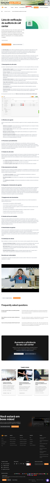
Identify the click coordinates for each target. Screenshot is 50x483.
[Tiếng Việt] (34, 475)
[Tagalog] (32, 475)
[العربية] (14, 473)
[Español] (26, 473)
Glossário (31, 439)
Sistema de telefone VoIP (43, 443)
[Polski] (44, 473)
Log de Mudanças (12, 443)
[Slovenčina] (27, 475)
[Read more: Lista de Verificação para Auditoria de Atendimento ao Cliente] (25, 382)
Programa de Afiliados (23, 443)
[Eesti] (27, 473)
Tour (2, 445)
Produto (12, 7)
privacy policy (7, 477)
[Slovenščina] (29, 475)
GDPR (46, 479)
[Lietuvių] (37, 473)
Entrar (32, 7)
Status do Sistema (12, 441)
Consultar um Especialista (44, 7)
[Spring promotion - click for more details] (25, 2)
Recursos (17, 7)
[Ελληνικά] (22, 473)
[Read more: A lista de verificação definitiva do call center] (9, 382)
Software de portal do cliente (44, 454)
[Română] (47, 473)
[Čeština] (17, 473)
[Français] (31, 473)
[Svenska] (31, 475)
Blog (30, 437)
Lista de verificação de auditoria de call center (19, 11)
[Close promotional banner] (48, 1)
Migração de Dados (13, 439)
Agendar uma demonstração (18, 44)
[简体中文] (36, 475)
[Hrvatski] (32, 473)
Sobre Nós (21, 437)
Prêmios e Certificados (23, 439)
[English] (24, 473)
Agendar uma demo (15, 426)
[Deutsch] (21, 473)
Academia (31, 441)
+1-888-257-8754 (6, 465)
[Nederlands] (40, 473)
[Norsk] (42, 473)
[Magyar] (34, 473)
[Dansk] (19, 473)
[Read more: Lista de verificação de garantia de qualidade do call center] (41, 382)
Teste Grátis (36, 7)
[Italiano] (36, 473)
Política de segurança (32, 479)
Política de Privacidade (40, 479)
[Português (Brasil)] (45, 473)
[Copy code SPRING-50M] (10, 4)
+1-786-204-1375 (6, 467)
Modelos (31, 443)
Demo (2, 438)
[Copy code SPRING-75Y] (26, 4)
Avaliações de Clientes (23, 441)
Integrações (3, 443)
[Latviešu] (39, 473)
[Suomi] (29, 473)
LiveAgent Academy (7, 11)
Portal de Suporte (12, 437)
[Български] (16, 473)
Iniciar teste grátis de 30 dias (5, 426)
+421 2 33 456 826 (6, 463)
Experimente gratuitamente (6, 44)
